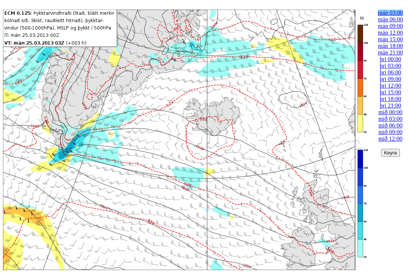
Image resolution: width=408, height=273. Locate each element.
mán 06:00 (390, 19)
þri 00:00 (390, 59)
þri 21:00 (390, 105)
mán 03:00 (390, 13)
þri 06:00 (390, 72)
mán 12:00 (390, 32)
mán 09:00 (390, 26)
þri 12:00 (390, 86)
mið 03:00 (390, 119)
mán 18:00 (390, 46)
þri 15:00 (390, 92)
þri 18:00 (390, 99)
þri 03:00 (390, 66)
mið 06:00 (390, 125)
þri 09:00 (390, 79)
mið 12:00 (390, 139)
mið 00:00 (390, 112)
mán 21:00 (390, 52)
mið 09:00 (390, 132)
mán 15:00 (390, 39)
